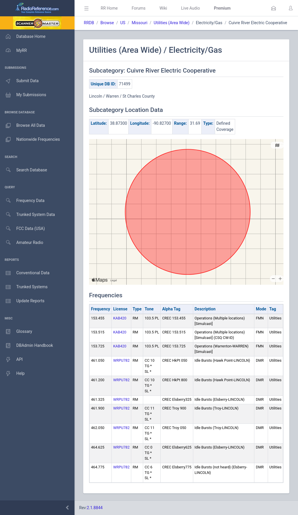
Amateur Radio (21, 242)
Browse (107, 22)
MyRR (13, 50)
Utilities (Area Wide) (171, 22)
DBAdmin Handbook (26, 345)
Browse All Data (22, 125)
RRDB (89, 22)
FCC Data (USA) (22, 228)
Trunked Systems (23, 287)
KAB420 (119, 318)
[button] (273, 8)
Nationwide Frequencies (30, 139)
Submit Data (19, 81)
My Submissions (23, 95)
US (122, 22)
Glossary (16, 331)
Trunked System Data (27, 214)
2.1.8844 (95, 507)
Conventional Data (24, 273)
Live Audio (190, 8)
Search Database (23, 170)
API (11, 359)
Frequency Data (22, 200)
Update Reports (22, 301)
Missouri (139, 22)
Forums (139, 8)
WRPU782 (121, 360)
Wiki (163, 8)
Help (12, 373)
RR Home (109, 8)
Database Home (22, 36)
